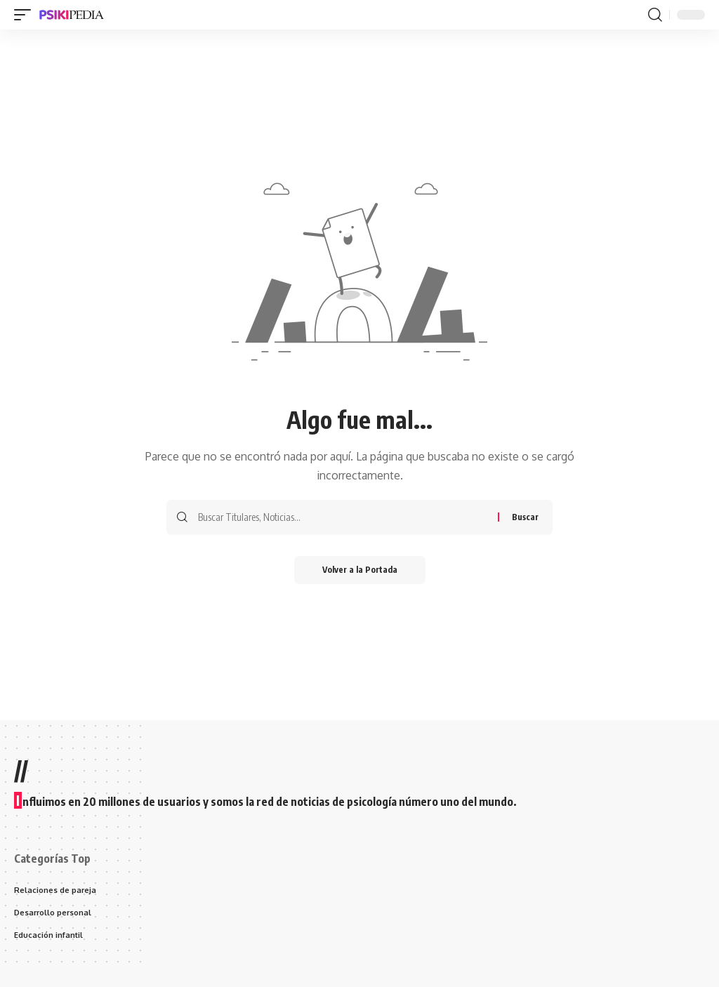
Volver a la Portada (359, 569)
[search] (655, 15)
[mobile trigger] (26, 14)
